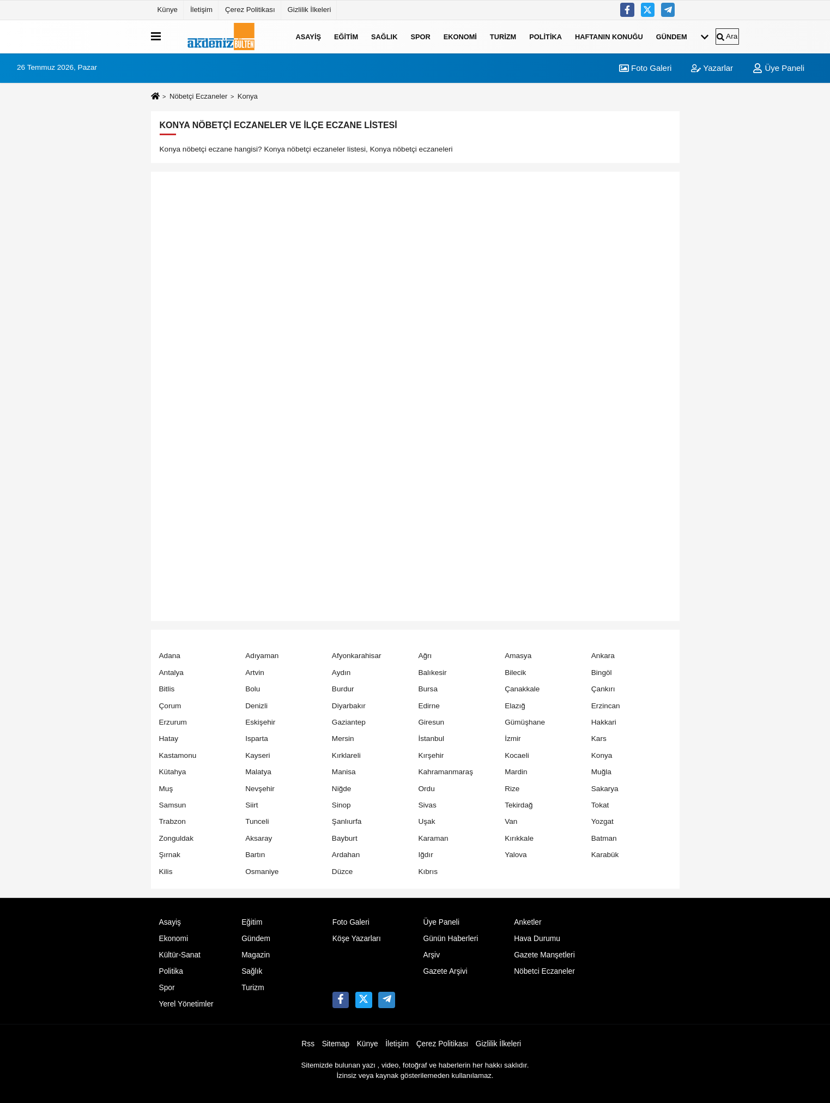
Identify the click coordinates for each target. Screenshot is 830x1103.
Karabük (605, 855)
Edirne (428, 706)
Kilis (166, 871)
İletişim (201, 9)
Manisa (344, 772)
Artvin (254, 672)
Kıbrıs (428, 871)
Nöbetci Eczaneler (544, 971)
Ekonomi (460, 36)
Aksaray (258, 838)
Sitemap (335, 1044)
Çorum (170, 706)
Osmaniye (261, 871)
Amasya (518, 656)
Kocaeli (517, 755)
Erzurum (173, 722)
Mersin (343, 738)
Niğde (342, 789)
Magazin (255, 955)
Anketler (527, 922)
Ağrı (425, 656)
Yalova (516, 855)
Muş (166, 789)
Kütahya (172, 772)
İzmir (512, 738)
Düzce (342, 871)
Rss (307, 1044)
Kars (599, 738)
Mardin (516, 772)
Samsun (172, 805)
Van (511, 821)
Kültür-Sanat (180, 955)
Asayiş (308, 36)
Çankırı (603, 689)
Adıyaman (261, 656)
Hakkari (603, 722)
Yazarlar (712, 68)
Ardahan (346, 855)
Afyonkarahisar (356, 656)
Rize (512, 789)
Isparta (256, 738)
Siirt (251, 805)
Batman (604, 838)
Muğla (601, 772)
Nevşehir (260, 789)
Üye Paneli (778, 68)
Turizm (503, 36)
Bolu (252, 689)
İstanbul (431, 738)
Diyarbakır (349, 706)
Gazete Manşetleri (544, 955)
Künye (167, 9)
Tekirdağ (518, 805)
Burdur (343, 689)
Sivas (427, 805)
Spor (420, 36)
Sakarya (605, 789)
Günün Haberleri (450, 939)
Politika (545, 36)
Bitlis (167, 689)
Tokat (600, 805)
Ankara (603, 656)
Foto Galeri (645, 68)
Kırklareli (346, 755)
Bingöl (601, 672)
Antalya (171, 672)
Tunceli (257, 821)
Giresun (431, 722)
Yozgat (602, 821)
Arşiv (431, 955)
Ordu (426, 789)
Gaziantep (349, 722)
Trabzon (172, 821)
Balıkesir (432, 672)
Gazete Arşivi (445, 971)
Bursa (428, 689)
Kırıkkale (519, 838)
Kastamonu (178, 755)
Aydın (341, 672)
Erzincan (605, 706)
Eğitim (346, 36)
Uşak (426, 821)
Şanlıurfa (346, 821)
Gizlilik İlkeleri (309, 9)
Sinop (341, 805)
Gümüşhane (525, 722)
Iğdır (425, 855)
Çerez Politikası (250, 9)
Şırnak (169, 855)
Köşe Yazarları (356, 939)
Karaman (433, 838)
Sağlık (384, 36)
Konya (602, 755)
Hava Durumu (537, 939)
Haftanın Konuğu (609, 36)
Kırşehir (431, 755)
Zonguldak (176, 838)
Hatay (169, 738)
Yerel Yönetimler (186, 1004)
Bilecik (515, 672)
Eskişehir (260, 722)
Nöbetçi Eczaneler (198, 96)
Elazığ (515, 706)
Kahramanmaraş (445, 772)
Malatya (258, 772)
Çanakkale (522, 689)
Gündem (671, 36)
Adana (169, 656)
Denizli (256, 706)
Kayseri (257, 755)
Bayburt (345, 838)
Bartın (255, 855)
